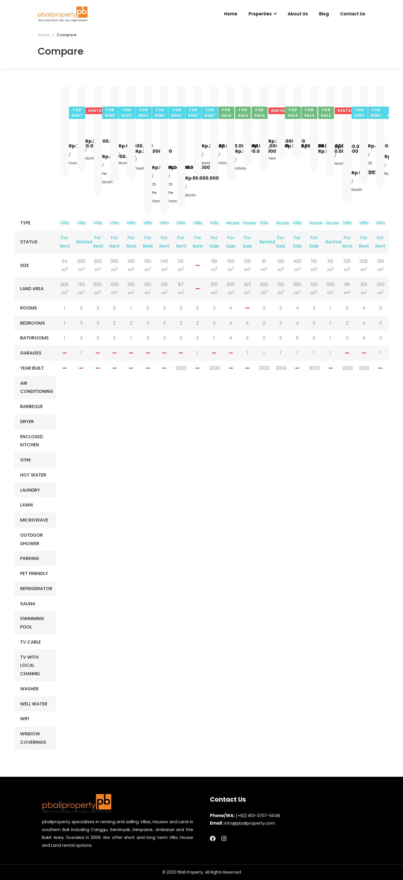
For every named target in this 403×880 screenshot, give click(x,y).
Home (44, 34)
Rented (84, 242)
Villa (64, 223)
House (232, 223)
